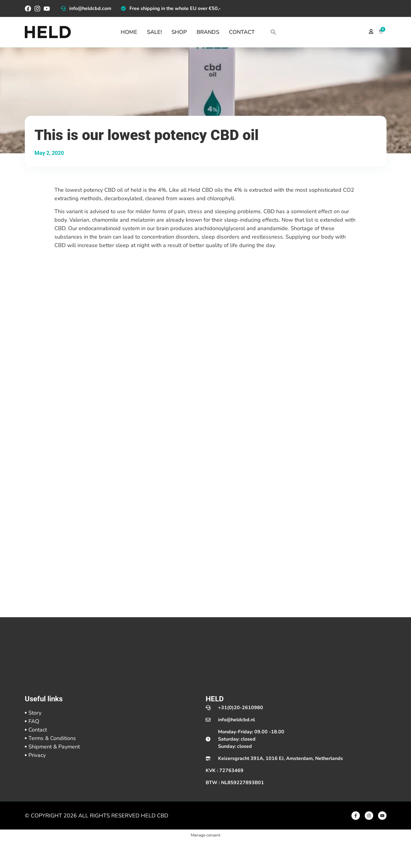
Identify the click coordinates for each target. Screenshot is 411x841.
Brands (208, 32)
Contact (242, 32)
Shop (179, 32)
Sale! (154, 32)
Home (129, 32)
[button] (273, 32)
